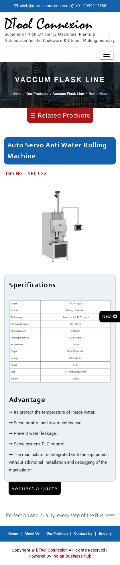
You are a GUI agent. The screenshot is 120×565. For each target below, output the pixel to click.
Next (109, 316)
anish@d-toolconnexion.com (44, 5)
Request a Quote (34, 488)
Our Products (57, 534)
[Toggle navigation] (106, 55)
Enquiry (105, 534)
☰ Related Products (60, 115)
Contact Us (83, 534)
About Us (32, 534)
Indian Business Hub (72, 556)
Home (16, 94)
